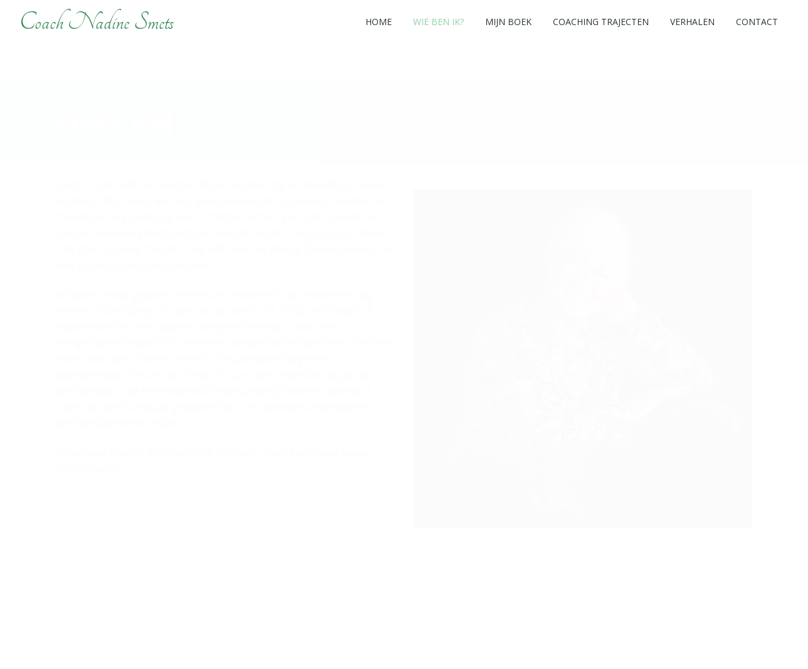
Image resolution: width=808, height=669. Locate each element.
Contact (757, 22)
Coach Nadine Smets (96, 22)
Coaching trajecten (601, 22)
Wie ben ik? (438, 22)
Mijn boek (508, 22)
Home (378, 22)
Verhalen (692, 22)
